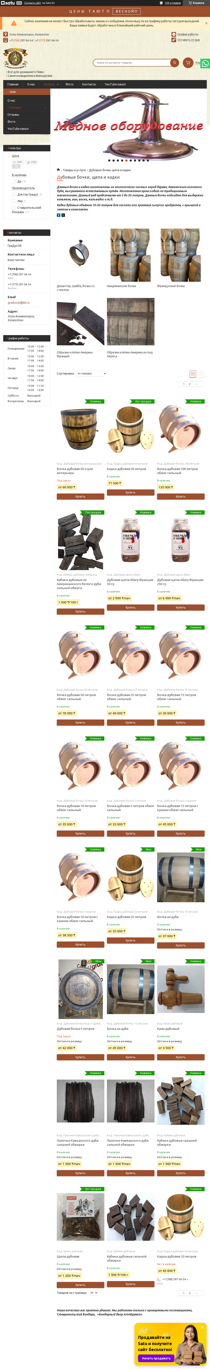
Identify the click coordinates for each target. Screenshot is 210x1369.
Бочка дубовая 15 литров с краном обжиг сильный (177, 808)
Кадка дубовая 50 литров (126, 469)
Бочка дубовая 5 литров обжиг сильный (130, 808)
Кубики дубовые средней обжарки (177, 1142)
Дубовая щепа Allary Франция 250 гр (180, 582)
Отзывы (13, 114)
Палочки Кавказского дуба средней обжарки (77, 1142)
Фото (70, 84)
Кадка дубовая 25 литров (126, 917)
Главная (13, 84)
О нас (31, 84)
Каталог (49, 84)
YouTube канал (115, 84)
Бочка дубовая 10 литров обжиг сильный (76, 808)
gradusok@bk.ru (19, 302)
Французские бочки (171, 286)
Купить (81, 496)
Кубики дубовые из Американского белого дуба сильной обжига (79, 584)
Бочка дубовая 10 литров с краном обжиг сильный (77, 919)
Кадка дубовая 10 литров (176, 1256)
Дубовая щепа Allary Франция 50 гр (130, 582)
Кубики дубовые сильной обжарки (126, 1258)
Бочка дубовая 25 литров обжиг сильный (126, 697)
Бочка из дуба (167, 917)
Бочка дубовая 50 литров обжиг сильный (76, 697)
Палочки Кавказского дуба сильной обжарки (127, 1142)
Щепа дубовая (68, 1256)
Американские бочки (121, 286)
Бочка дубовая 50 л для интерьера (75, 471)
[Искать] (174, 62)
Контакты (89, 84)
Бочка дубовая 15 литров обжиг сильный (176, 697)
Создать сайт (32, 2)
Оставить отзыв (189, 39)
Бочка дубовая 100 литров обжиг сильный (177, 471)
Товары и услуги (74, 170)
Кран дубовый (168, 1028)
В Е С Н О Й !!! (126, 11)
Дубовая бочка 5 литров (75, 1028)
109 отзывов (173, 2)
